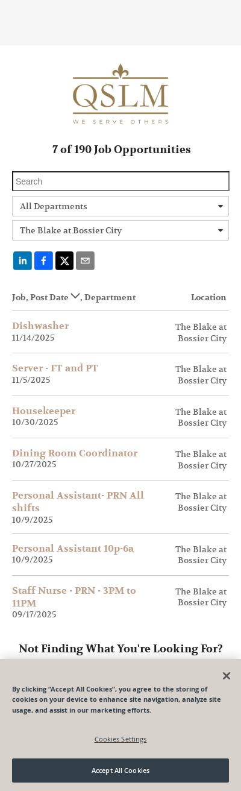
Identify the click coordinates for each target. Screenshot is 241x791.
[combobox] (120, 206)
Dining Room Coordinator (74, 453)
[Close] (226, 676)
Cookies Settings (121, 738)
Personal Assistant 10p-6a (73, 549)
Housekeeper (43, 411)
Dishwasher (40, 326)
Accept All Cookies (120, 770)
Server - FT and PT (55, 368)
